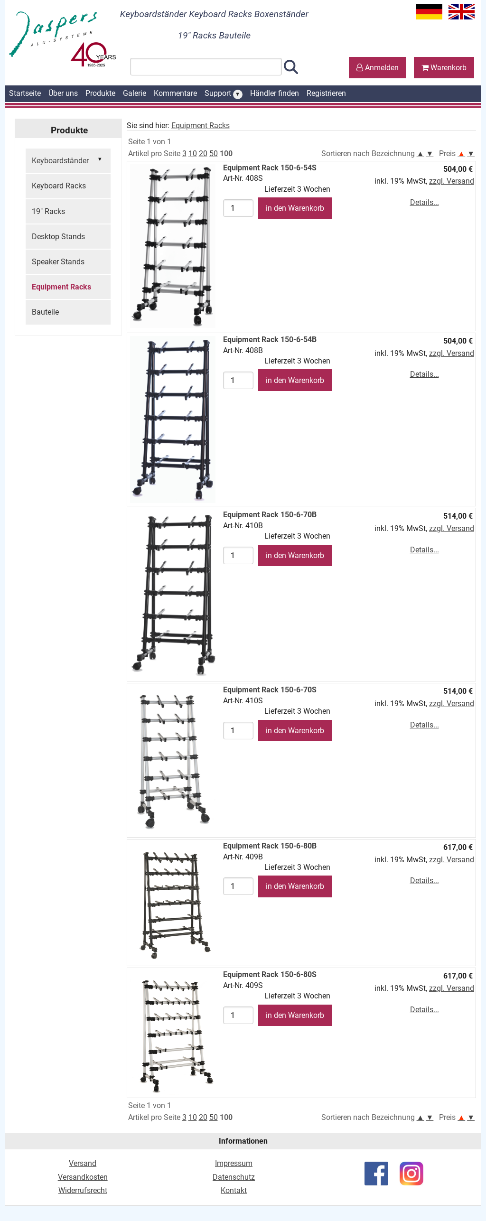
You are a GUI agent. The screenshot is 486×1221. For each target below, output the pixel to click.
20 (203, 153)
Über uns (63, 93)
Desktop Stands (58, 236)
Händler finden (274, 93)
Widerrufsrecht (82, 1190)
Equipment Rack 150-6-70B (270, 514)
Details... (424, 202)
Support (224, 94)
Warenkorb (444, 67)
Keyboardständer (68, 160)
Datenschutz (234, 1177)
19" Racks (48, 211)
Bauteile (45, 312)
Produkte (100, 93)
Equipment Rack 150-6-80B (270, 845)
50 (213, 153)
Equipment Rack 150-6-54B (270, 339)
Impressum (233, 1163)
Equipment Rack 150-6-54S (270, 167)
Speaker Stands (58, 261)
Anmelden (377, 67)
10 (192, 153)
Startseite (25, 93)
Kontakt (234, 1190)
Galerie (134, 93)
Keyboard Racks (59, 185)
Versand (82, 1163)
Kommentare (175, 93)
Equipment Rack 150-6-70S (270, 689)
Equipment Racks (61, 286)
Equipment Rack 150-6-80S (270, 974)
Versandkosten (83, 1177)
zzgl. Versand (451, 181)
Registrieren (326, 93)
